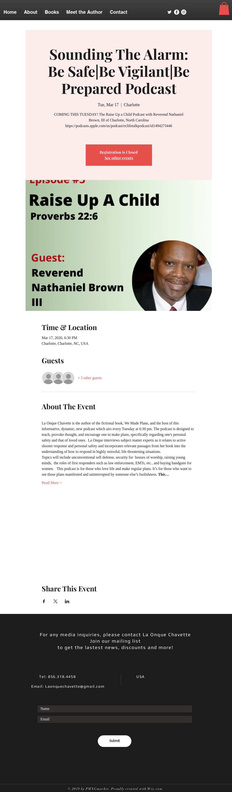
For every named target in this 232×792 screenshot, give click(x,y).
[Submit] (114, 741)
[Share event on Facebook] (44, 601)
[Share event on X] (55, 601)
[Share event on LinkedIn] (67, 601)
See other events (119, 157)
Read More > (52, 483)
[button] (224, 8)
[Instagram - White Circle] (183, 12)
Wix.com (154, 789)
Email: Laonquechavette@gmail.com (67, 686)
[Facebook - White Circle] (176, 12)
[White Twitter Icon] (169, 12)
